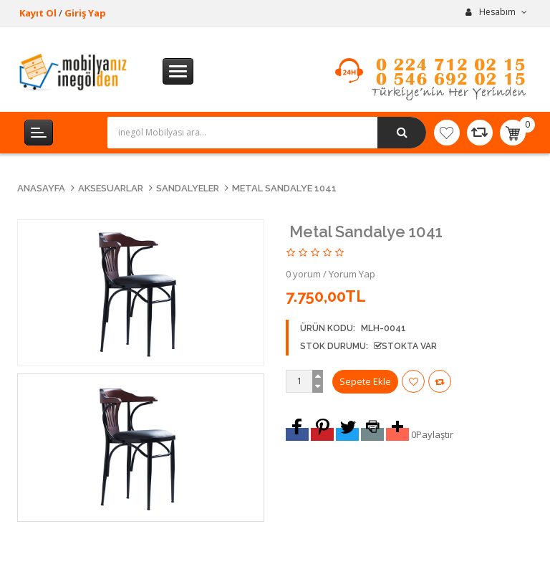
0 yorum (303, 273)
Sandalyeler (187, 188)
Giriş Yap (85, 12)
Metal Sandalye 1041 (284, 188)
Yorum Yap (352, 273)
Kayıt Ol (38, 12)
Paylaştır (434, 434)
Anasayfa (41, 188)
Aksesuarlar (110, 188)
